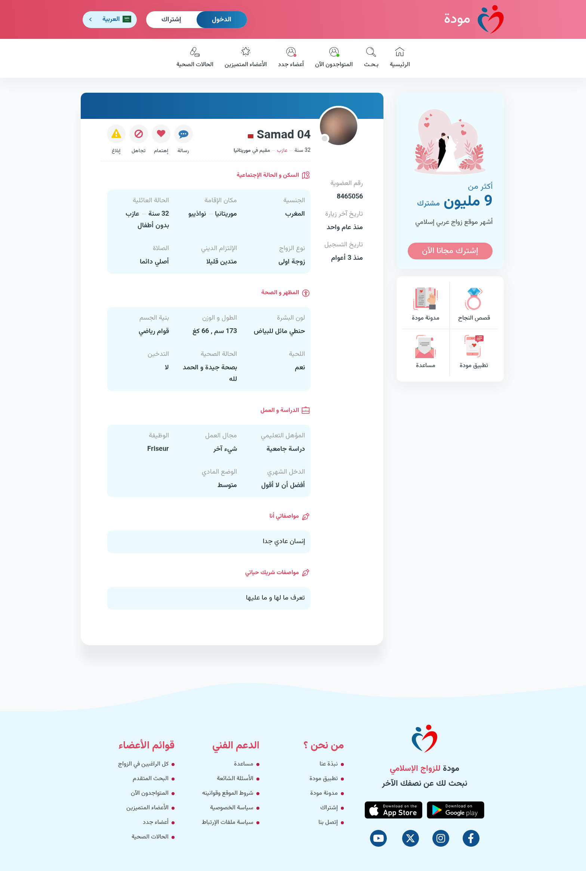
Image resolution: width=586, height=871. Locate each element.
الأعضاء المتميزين (246, 58)
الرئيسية (400, 58)
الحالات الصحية (194, 58)
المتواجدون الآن (334, 58)
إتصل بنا (328, 822)
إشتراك (171, 20)
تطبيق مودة (474, 352)
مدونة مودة (425, 305)
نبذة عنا (329, 764)
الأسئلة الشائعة (235, 779)
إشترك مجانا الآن (450, 251)
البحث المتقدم (151, 779)
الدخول (221, 20)
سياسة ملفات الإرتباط (227, 822)
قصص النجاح (474, 305)
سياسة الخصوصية (231, 808)
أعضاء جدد (291, 58)
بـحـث (371, 58)
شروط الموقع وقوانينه (227, 793)
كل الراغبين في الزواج (143, 764)
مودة (474, 19)
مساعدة (425, 352)
